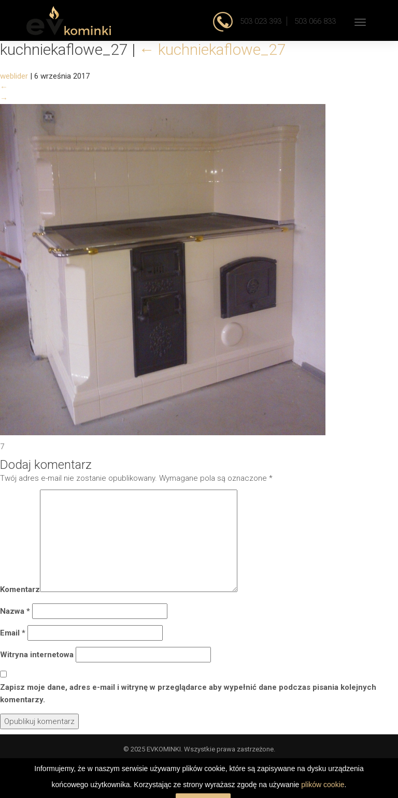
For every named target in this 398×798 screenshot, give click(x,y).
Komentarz (20, 589)
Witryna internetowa (37, 654)
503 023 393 (259, 21)
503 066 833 (315, 21)
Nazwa (15, 611)
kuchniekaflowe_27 (212, 49)
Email (12, 633)
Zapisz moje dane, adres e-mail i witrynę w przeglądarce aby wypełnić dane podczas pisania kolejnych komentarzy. (188, 693)
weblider (14, 76)
